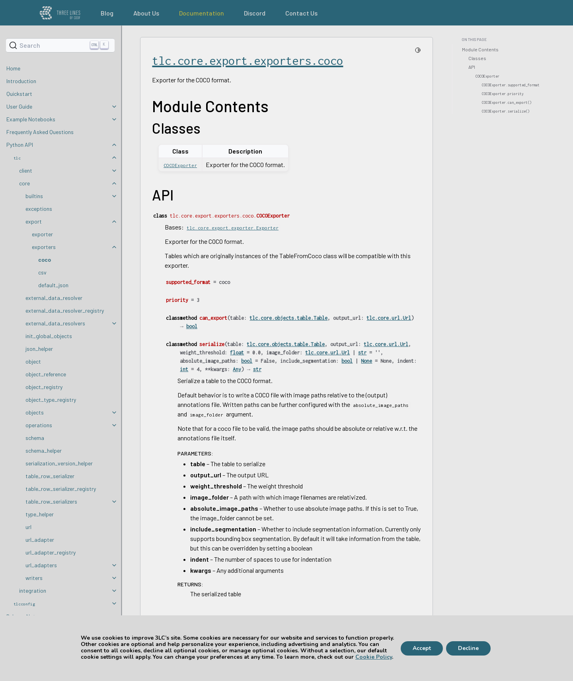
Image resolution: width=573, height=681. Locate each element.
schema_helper (43, 450)
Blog (107, 13)
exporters (44, 246)
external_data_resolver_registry (64, 310)
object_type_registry (50, 399)
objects (34, 412)
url (28, 526)
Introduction (21, 81)
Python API (19, 144)
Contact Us (301, 13)
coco (44, 259)
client (25, 170)
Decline (468, 648)
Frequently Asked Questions (40, 131)
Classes (477, 58)
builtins (34, 196)
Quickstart (19, 93)
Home (13, 68)
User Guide (19, 106)
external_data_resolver (53, 297)
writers (34, 577)
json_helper (39, 348)
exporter (42, 234)
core (24, 183)
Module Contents (480, 49)
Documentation (201, 13)
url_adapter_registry (50, 552)
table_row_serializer (49, 476)
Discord (254, 13)
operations (38, 425)
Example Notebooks (30, 119)
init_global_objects (48, 336)
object (33, 361)
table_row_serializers (51, 501)
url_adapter (39, 539)
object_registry (43, 386)
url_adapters (41, 565)
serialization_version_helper (59, 463)
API (471, 67)
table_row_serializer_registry (60, 488)
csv (42, 272)
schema (34, 437)
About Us (146, 13)
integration (32, 590)
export (33, 221)
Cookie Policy (373, 657)
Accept (422, 648)
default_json (53, 285)
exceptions (38, 208)
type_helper (39, 514)
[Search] (60, 45)
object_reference (45, 374)
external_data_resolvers (55, 323)
